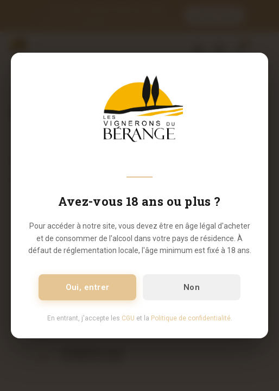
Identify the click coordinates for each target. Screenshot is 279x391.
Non (191, 287)
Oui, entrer (88, 287)
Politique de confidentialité (191, 318)
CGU (128, 318)
